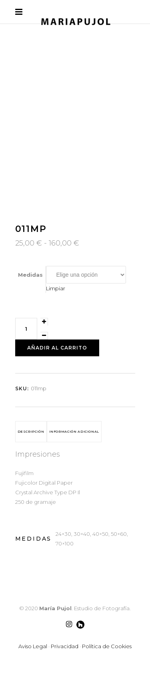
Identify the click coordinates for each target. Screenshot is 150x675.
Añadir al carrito (57, 348)
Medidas (30, 275)
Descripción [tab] (31, 431)
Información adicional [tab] (74, 431)
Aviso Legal (32, 646)
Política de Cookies (107, 646)
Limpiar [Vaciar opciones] (55, 288)
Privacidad (64, 646)
